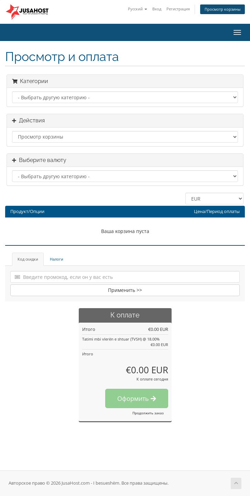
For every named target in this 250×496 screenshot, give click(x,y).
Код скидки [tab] (28, 259)
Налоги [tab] (56, 259)
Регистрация (178, 8)
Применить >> (125, 290)
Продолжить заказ (148, 413)
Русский (137, 8)
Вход (156, 8)
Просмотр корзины (222, 9)
